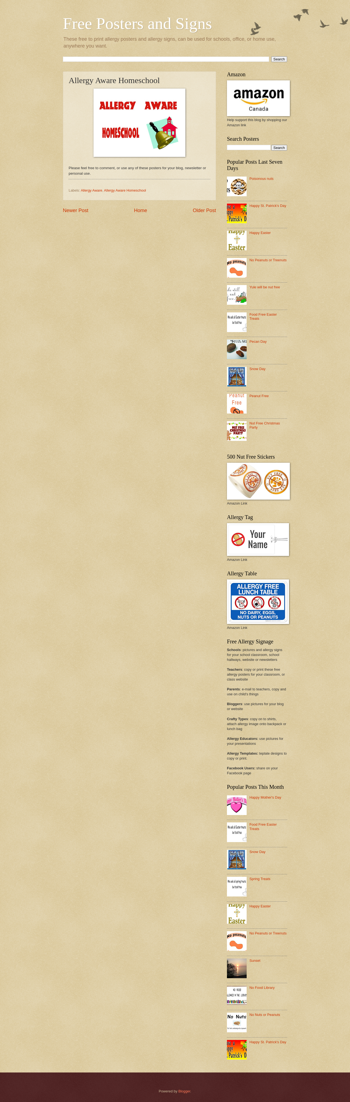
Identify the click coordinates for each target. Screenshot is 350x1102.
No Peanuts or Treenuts (268, 260)
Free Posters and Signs (137, 23)
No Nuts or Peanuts (264, 1015)
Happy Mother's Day (265, 797)
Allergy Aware (91, 190)
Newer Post (75, 210)
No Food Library (262, 988)
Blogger (184, 1091)
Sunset (254, 961)
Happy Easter (260, 233)
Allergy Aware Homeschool (125, 190)
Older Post (204, 210)
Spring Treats (259, 879)
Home (140, 210)
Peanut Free (259, 396)
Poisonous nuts (261, 179)
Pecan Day (258, 341)
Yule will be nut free (264, 287)
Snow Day (257, 369)
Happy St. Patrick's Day (267, 206)
